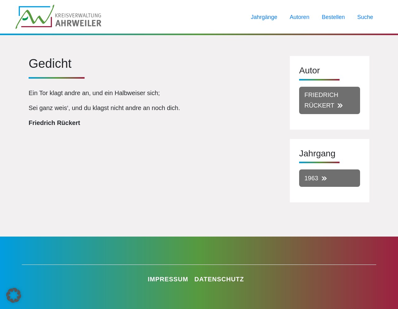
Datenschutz (219, 279)
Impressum (168, 279)
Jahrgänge (264, 17)
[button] (13, 295)
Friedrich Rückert (321, 100)
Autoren (299, 17)
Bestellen (333, 17)
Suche (365, 17)
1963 (311, 178)
